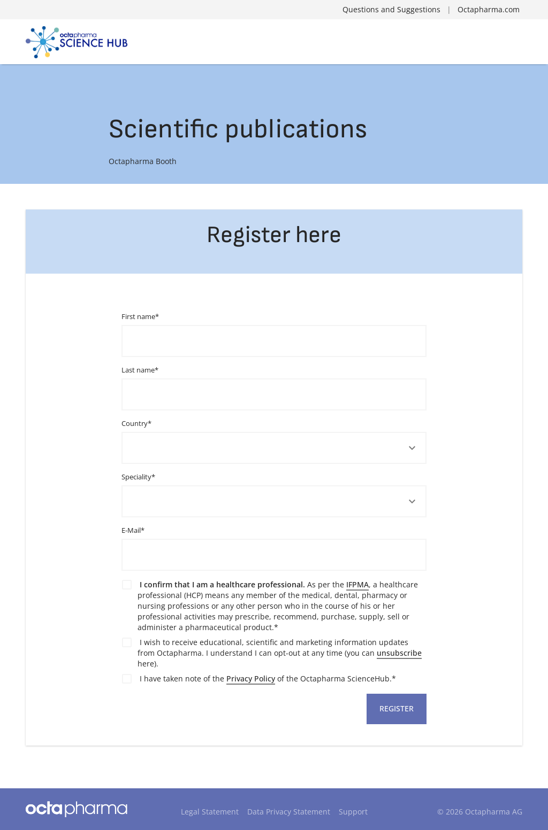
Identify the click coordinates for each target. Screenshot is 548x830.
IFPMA (357, 584)
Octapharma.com (489, 9)
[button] (274, 448)
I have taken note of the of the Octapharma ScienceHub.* (268, 679)
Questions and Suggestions (391, 9)
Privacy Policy (250, 678)
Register (396, 708)
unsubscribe (399, 653)
